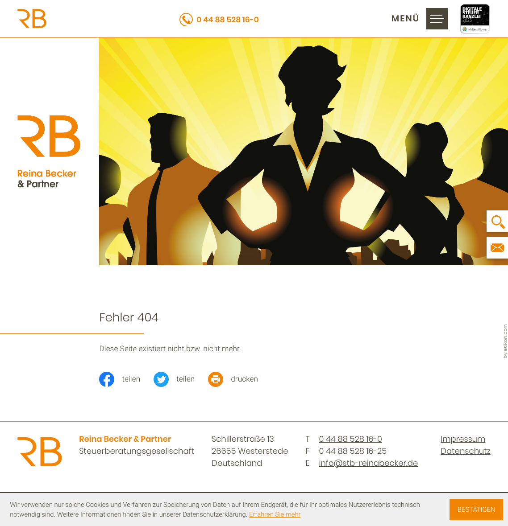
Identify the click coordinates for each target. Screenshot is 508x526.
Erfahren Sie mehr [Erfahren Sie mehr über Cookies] (275, 514)
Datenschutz (466, 451)
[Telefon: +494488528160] (350, 439)
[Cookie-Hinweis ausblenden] (476, 509)
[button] (219, 18)
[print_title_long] (239, 379)
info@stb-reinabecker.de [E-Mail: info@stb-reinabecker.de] (368, 463)
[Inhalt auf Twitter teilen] (181, 379)
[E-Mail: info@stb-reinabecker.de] (497, 248)
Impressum (463, 439)
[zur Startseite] (31, 18)
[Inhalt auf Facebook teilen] (126, 379)
